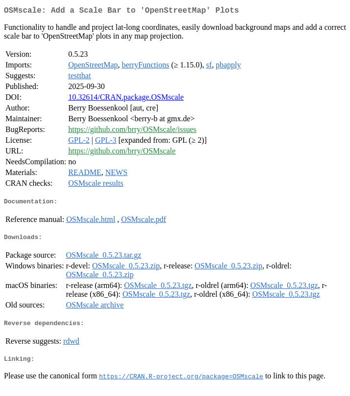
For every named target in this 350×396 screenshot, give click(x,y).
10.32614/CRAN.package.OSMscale (126, 99)
